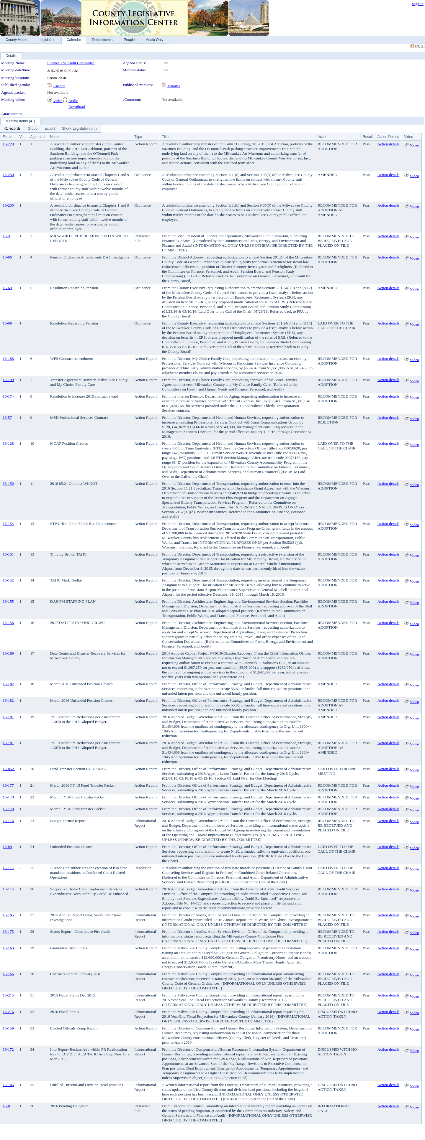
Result (368, 137)
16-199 (8, 380)
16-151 (8, 554)
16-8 (6, 1106)
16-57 (7, 417)
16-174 (8, 396)
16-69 (7, 288)
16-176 (8, 820)
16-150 (8, 483)
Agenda (59, 86)
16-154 (8, 523)
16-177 (8, 785)
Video (58, 100)
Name (55, 137)
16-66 (7, 257)
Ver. (22, 137)
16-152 (8, 580)
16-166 (8, 974)
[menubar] (50, 129)
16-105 (8, 1085)
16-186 (8, 358)
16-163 (8, 948)
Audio (73, 100)
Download (76, 106)
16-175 (8, 931)
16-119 (8, 889)
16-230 (8, 174)
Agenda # (37, 137)
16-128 (8, 443)
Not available (57, 92)
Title (165, 137)
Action (322, 137)
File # (7, 137)
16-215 (8, 995)
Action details (388, 144)
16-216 (8, 1011)
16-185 (8, 915)
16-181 (8, 717)
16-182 (8, 684)
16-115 (8, 868)
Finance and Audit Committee (70, 63)
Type (138, 137)
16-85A (9, 769)
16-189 (8, 653)
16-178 (8, 797)
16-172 (8, 1049)
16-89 (7, 846)
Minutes (173, 86)
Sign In (418, 3)
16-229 (8, 144)
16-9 (6, 236)
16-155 (8, 601)
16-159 (8, 1028)
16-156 (8, 622)
